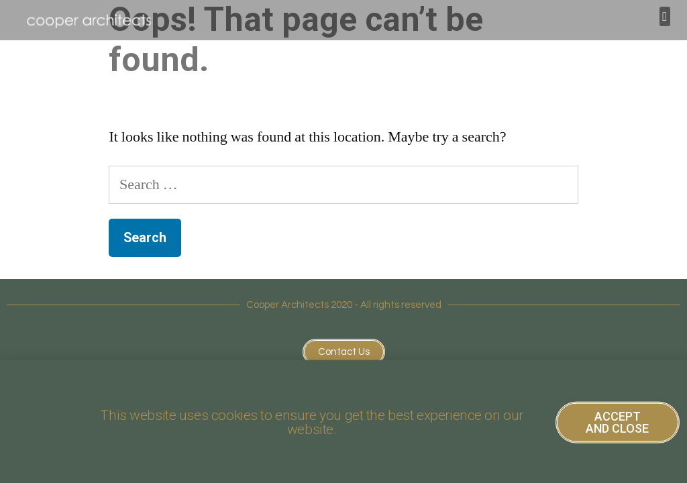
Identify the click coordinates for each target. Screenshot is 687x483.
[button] (664, 16)
